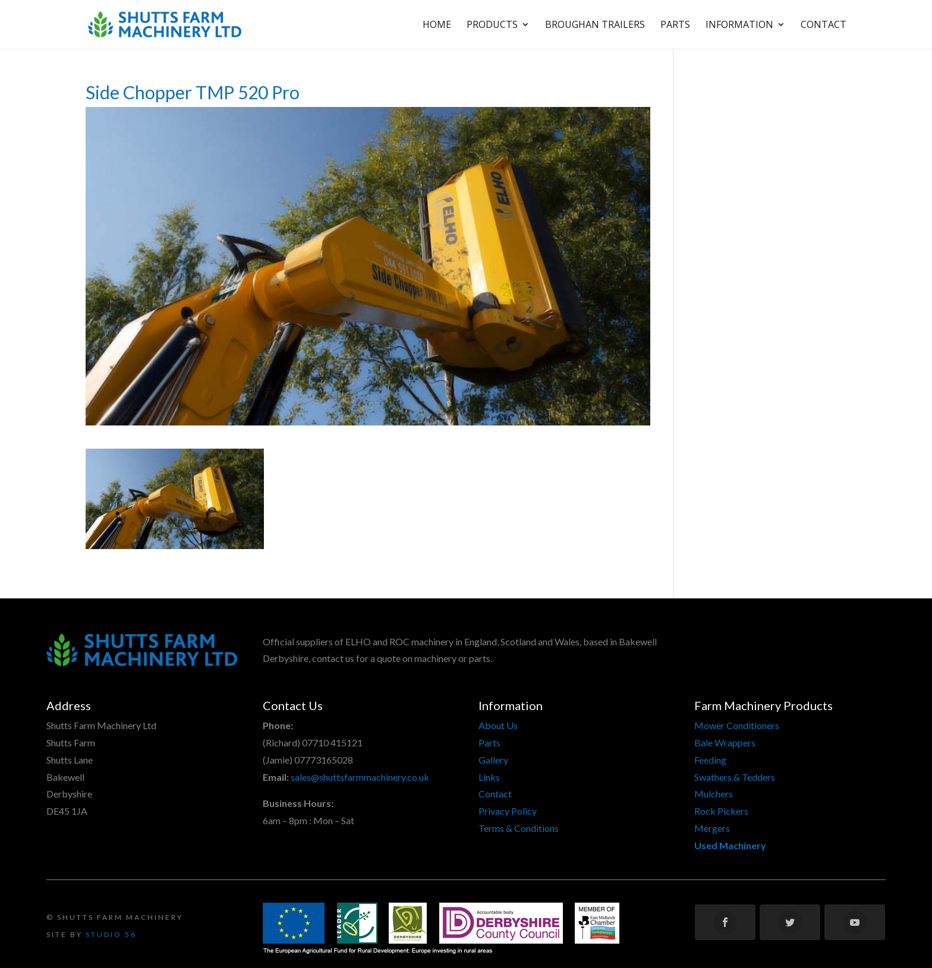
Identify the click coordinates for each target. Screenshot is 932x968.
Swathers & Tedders (734, 777)
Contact (823, 25)
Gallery (493, 759)
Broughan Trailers (595, 25)
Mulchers (713, 793)
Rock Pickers (721, 810)
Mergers (712, 828)
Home (437, 25)
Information (739, 25)
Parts (675, 25)
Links (489, 777)
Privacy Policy (507, 810)
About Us (498, 725)
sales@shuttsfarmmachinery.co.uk (360, 777)
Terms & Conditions (518, 828)
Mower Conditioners (736, 725)
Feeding (710, 759)
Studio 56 (111, 934)
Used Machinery (730, 845)
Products (492, 25)
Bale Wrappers (724, 742)
